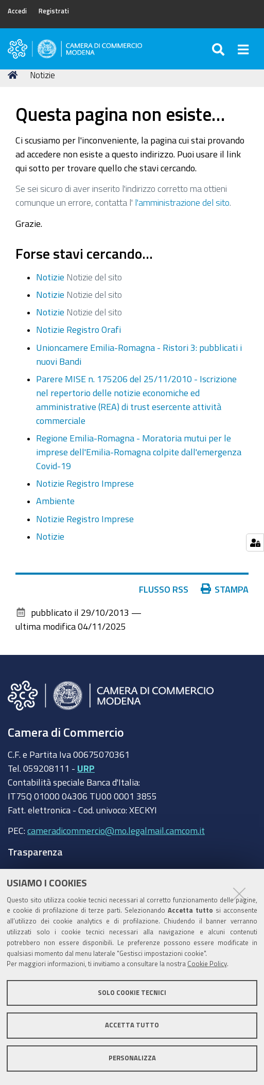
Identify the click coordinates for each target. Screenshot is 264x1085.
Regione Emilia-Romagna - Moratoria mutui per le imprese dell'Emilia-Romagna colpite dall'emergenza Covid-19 (138, 451)
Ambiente (55, 500)
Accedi (17, 11)
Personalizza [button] (132, 1058)
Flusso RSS (163, 589)
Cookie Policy (207, 964)
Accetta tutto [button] (132, 1025)
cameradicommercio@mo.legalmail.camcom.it (116, 830)
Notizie (50, 276)
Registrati (54, 11)
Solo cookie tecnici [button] (132, 992)
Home (14, 74)
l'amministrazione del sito (182, 202)
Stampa (225, 589)
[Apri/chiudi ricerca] (219, 49)
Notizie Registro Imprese (85, 483)
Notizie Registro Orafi (78, 329)
